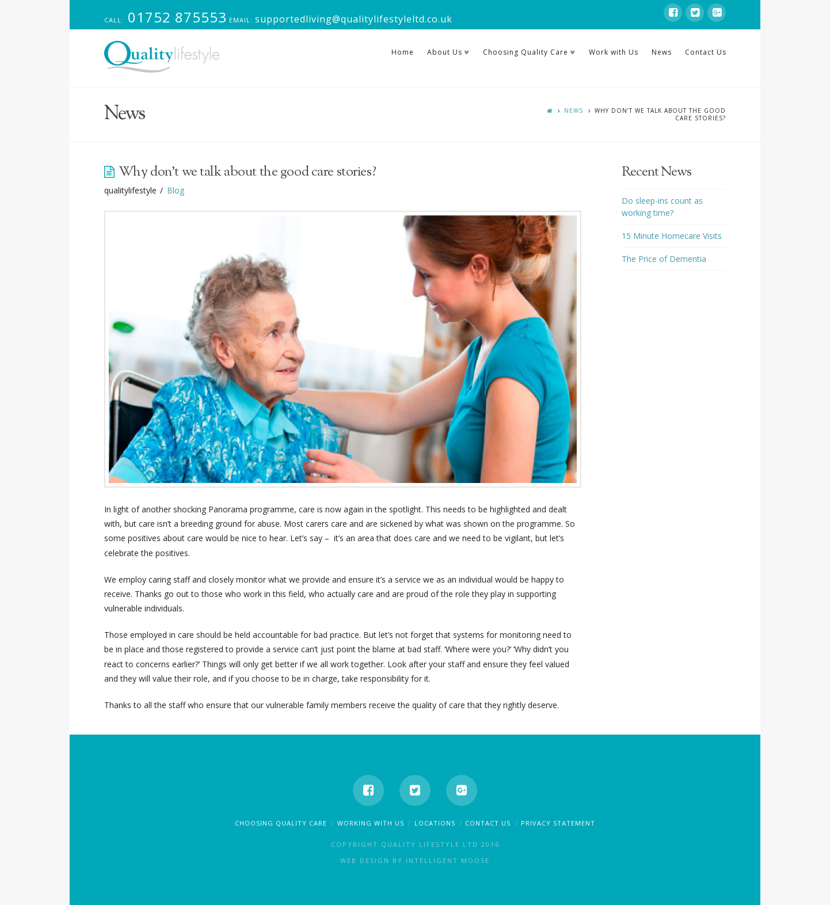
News (573, 111)
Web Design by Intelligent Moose (415, 860)
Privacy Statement (558, 823)
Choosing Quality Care (281, 823)
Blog (175, 190)
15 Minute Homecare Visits (672, 235)
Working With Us (370, 823)
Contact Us (488, 823)
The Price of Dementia (664, 258)
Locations (434, 823)
